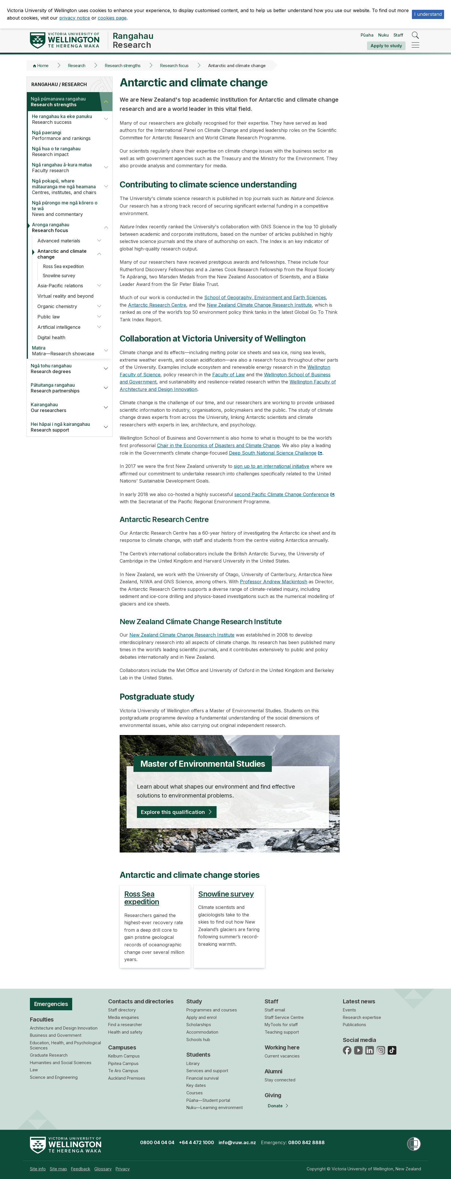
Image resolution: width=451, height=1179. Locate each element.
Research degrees (63, 368)
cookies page (112, 18)
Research (76, 65)
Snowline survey (59, 275)
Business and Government (55, 1035)
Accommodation (202, 1032)
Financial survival (202, 1078)
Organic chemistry (57, 306)
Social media (359, 1039)
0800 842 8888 (306, 1142)
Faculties (42, 1019)
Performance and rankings (66, 135)
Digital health (51, 337)
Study (194, 1001)
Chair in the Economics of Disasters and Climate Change (218, 445)
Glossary (103, 1168)
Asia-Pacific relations (60, 285)
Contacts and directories (140, 1001)
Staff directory (122, 1009)
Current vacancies (282, 1055)
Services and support (207, 1070)
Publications (354, 1024)
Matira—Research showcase (64, 350)
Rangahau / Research (59, 84)
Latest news (359, 1001)
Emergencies (51, 1003)
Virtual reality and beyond (65, 296)
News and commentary (66, 208)
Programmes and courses (211, 1009)
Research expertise (362, 1017)
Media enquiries (123, 1017)
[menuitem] (38, 1168)
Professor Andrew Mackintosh (273, 581)
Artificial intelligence (59, 327)
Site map (58, 1168)
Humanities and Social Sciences (60, 1062)
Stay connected (280, 1079)
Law (34, 1069)
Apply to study (386, 45)
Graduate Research (49, 1055)
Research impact (66, 151)
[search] (415, 36)
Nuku (383, 35)
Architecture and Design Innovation (64, 1028)
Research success (64, 119)
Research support (63, 427)
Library (193, 1063)
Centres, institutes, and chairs (64, 186)
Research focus (174, 65)
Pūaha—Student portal (208, 1100)
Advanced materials (58, 241)
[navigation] (415, 45)
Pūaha (367, 35)
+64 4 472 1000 (196, 1142)
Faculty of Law (228, 374)
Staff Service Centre (284, 1017)
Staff (398, 35)
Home (43, 65)
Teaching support (282, 1032)
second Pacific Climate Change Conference (281, 494)
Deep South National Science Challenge (272, 453)
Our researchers (63, 407)
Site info (38, 1168)
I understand (428, 14)
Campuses (122, 1047)
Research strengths (123, 65)
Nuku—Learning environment (214, 1107)
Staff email (275, 1009)
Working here (282, 1047)
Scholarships (198, 1024)
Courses (194, 1092)
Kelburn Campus (124, 1055)
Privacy (123, 1168)
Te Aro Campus (123, 1070)
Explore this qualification (173, 812)
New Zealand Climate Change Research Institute (259, 305)
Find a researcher (125, 1024)
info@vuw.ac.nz (237, 1142)
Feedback (80, 1168)
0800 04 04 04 (157, 1142)
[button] (105, 101)
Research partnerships (63, 388)
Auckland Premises (126, 1078)
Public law (48, 317)
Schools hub (198, 1039)
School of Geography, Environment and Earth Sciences (265, 297)
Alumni (273, 1071)
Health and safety (125, 1032)
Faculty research (64, 167)
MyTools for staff (281, 1024)
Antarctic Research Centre (157, 305)
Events (349, 1009)
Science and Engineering (54, 1077)
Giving (273, 1095)
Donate (275, 1105)
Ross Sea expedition (63, 266)
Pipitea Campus (123, 1063)
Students (198, 1054)
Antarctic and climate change (62, 254)
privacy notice (74, 18)
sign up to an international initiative (271, 466)
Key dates (196, 1085)
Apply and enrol (201, 1017)
